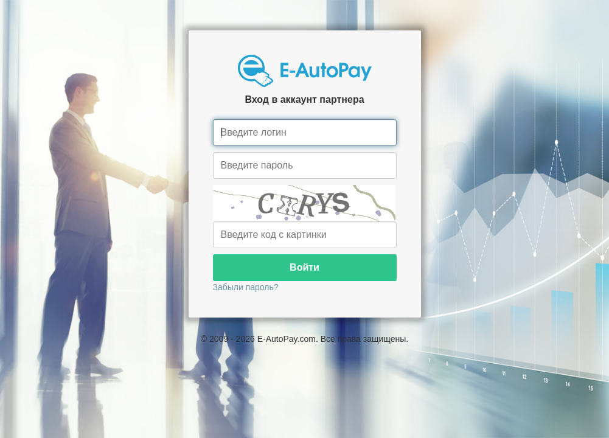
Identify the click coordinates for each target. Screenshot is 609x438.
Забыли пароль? (246, 287)
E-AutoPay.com (286, 339)
